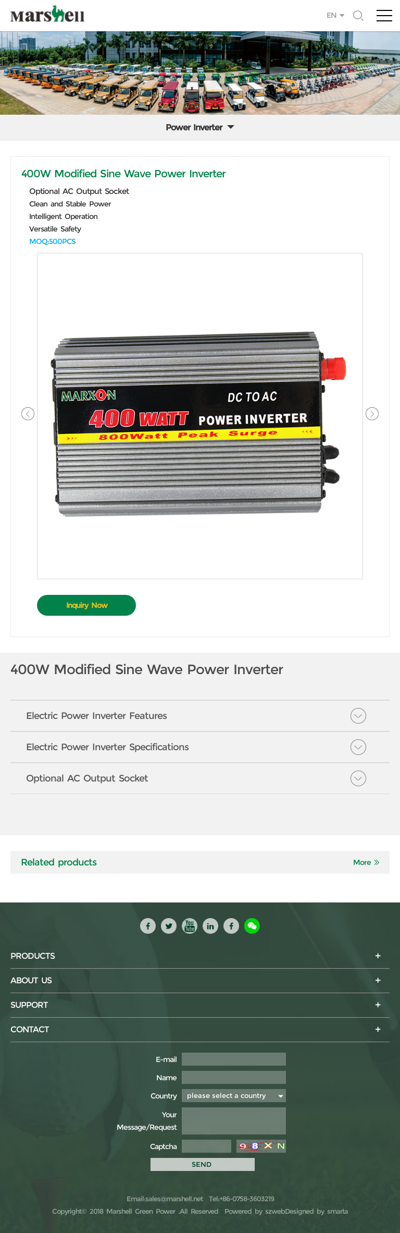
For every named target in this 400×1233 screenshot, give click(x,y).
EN (331, 15)
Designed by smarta (316, 1211)
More (362, 862)
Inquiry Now (86, 605)
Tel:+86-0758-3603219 (240, 1198)
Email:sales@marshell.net (165, 1198)
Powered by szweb (254, 1211)
